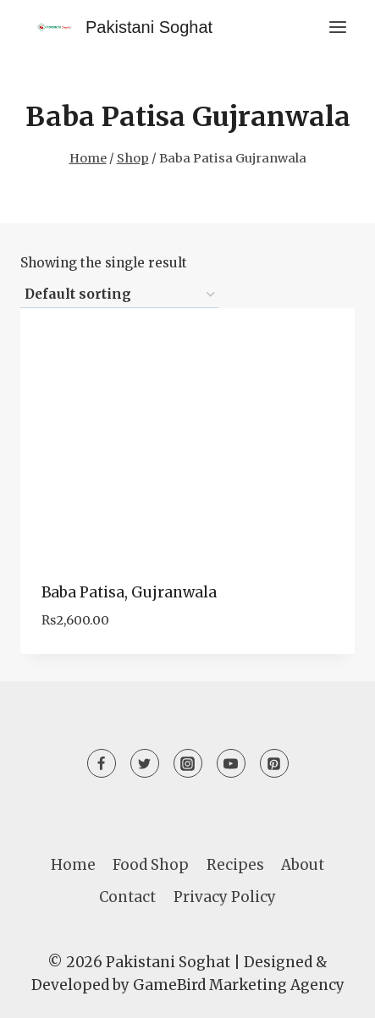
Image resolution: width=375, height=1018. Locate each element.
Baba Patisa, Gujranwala (129, 592)
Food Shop (151, 865)
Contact (127, 897)
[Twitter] (144, 763)
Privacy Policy (225, 897)
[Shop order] (119, 295)
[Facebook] (101, 763)
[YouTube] (231, 763)
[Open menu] (337, 26)
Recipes (235, 865)
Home (73, 865)
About (302, 865)
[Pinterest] (274, 763)
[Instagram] (188, 763)
